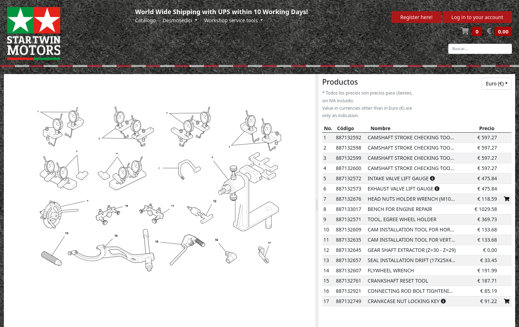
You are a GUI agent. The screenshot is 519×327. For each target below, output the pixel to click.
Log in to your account (477, 17)
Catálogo (145, 20)
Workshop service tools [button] (231, 20)
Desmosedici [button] (178, 20)
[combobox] (497, 84)
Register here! (416, 17)
